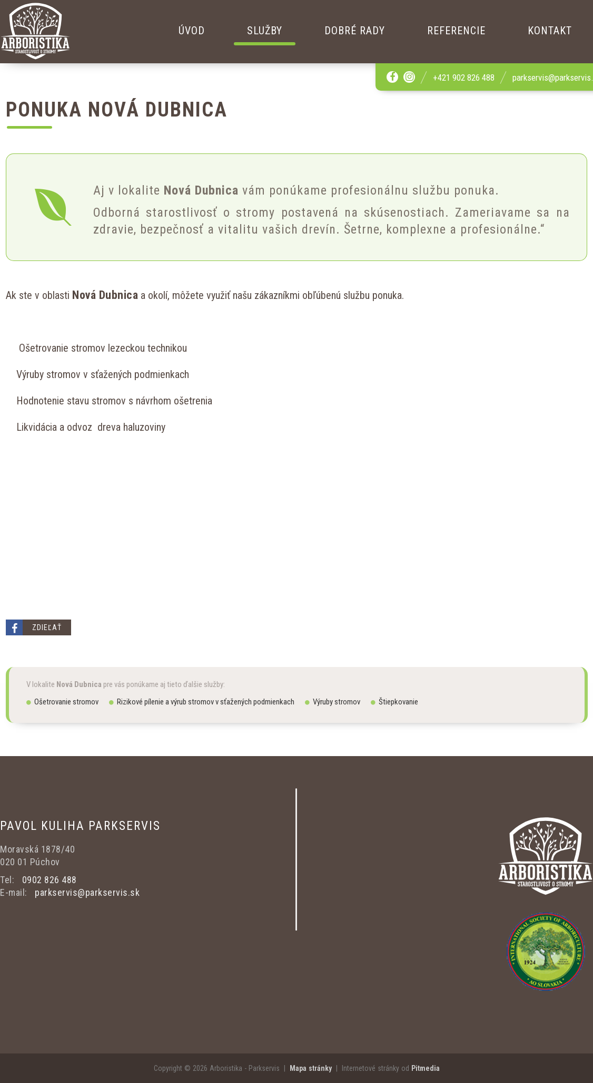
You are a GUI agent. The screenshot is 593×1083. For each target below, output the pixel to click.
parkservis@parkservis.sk (87, 892)
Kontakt (550, 30)
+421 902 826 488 (464, 77)
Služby (264, 30)
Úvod (192, 30)
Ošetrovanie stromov (62, 702)
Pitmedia (425, 1068)
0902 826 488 (49, 879)
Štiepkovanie (394, 702)
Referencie (456, 30)
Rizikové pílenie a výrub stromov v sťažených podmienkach (201, 702)
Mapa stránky (311, 1068)
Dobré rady (354, 30)
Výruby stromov (332, 702)
